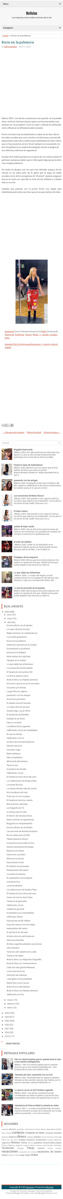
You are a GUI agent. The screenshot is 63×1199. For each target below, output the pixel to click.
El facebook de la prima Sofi (19, 672)
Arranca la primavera (16, 699)
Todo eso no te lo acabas (18, 796)
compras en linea (34, 1132)
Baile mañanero (14, 753)
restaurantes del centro (17, 928)
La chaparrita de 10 (15, 808)
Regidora (11, 1145)
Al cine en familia (14, 734)
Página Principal (34, 432)
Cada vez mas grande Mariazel (21, 967)
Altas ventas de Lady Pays (18, 656)
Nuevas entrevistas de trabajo (20, 847)
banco (43, 1129)
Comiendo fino (13, 882)
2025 (7, 1013)
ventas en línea (13, 1155)
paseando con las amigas (26, 480)
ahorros (12, 1129)
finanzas (50, 1137)
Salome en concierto (16, 854)
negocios (6, 1142)
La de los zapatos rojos (17, 676)
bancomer (51, 1129)
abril (9, 622)
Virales (34, 1154)
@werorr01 (10, 331)
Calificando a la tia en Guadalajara (22, 730)
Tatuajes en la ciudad (16, 660)
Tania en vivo (12, 765)
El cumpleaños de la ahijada (19, 878)
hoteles (22, 1140)
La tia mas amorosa (16, 971)
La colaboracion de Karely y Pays (22, 781)
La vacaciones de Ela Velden (20, 668)
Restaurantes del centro (17, 870)
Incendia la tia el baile (16, 769)
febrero (10, 1004)
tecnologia (57, 1145)
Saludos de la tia (14, 746)
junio (9, 614)
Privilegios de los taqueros (26, 557)
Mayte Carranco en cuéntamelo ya (22, 633)
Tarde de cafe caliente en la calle (21, 952)
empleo (37, 1137)
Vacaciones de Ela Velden (18, 921)
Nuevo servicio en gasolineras (20, 819)
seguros (19, 1145)
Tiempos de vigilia (15, 955)
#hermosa (9, 334)
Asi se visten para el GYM (18, 835)
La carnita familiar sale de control (22, 788)
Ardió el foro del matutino (18, 987)
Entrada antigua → (52, 432)
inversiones (41, 1140)
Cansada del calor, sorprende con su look (34, 1075)
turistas (58, 1148)
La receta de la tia (15, 784)
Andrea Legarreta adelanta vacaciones (24, 944)
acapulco (5, 1129)
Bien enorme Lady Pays (17, 804)
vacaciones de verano (49, 1151)
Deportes (5, 1137)
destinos (13, 1137)
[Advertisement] (31, 85)
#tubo (44, 331)
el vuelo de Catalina (22, 542)
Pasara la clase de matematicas (28, 465)
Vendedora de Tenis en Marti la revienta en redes (37, 1105)
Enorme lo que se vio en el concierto (23, 683)
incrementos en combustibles (20, 913)
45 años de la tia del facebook (20, 742)
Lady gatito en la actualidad (19, 979)
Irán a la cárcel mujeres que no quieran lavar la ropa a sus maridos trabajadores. (38, 1060)
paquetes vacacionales (44, 1142)
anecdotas (20, 1129)
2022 (7, 1025)
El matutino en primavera (18, 866)
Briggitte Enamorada (23, 449)
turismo (41, 1148)
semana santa (41, 1145)
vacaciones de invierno (27, 1152)
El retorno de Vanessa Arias (19, 816)
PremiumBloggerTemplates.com (20, 1193)
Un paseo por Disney (16, 687)
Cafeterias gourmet (15, 909)
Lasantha (48, 1191)
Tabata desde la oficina (17, 839)
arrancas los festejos (16, 652)
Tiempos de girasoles (17, 901)
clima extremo (13, 948)
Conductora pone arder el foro (20, 843)
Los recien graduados (17, 637)
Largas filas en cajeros (17, 691)
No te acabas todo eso (17, 792)
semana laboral (29, 1145)
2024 (7, 1017)
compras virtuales (53, 1133)
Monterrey (57, 1140)
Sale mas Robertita (15, 940)
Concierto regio (14, 750)
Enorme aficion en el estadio (19, 625)
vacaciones (10, 1151)
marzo (10, 1000)
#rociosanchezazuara (31, 344)
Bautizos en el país (15, 850)
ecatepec (30, 1137)
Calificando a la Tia (15, 738)
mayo (9, 618)
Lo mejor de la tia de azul (18, 629)
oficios (30, 1143)
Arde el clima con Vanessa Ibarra (22, 963)
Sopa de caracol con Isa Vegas (21, 924)
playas (58, 1142)
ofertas (24, 1142)
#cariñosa (19, 334)
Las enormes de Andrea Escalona (22, 831)
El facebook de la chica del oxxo (21, 777)
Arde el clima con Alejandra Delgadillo (24, 959)
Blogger (50, 1187)
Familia (44, 1137)
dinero (21, 1136)
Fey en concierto (14, 722)
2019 (7, 1036)
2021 (7, 1028)
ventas (5, 1155)
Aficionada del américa (17, 761)
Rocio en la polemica (18, 42)
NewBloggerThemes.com (46, 1193)
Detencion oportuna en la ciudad (21, 645)
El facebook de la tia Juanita (19, 800)
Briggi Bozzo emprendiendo (19, 823)
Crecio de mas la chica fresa (19, 897)
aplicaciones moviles (33, 1129)
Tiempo (20, 1148)
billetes (58, 1129)
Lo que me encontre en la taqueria (29, 588)
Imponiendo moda (15, 862)
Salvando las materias (17, 975)
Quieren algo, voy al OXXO (18, 711)
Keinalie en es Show (16, 718)
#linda (35, 334)
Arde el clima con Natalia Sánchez (22, 680)
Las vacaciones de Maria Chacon (29, 496)
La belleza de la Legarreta (18, 726)
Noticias (31, 13)
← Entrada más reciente (13, 432)
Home (5, 35)
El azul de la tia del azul (17, 932)
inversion (31, 1140)
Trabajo (31, 1148)
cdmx (4, 1133)
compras (18, 1132)
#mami (28, 334)
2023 (7, 1021)
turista (50, 1148)
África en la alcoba (15, 858)
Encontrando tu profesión (18, 648)
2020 (7, 1032)
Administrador (10, 47)
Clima (8, 1133)
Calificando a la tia (15, 773)
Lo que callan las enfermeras (27, 572)
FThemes (23, 1191)
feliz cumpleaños (14, 757)
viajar (22, 1155)
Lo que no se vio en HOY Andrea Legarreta (34, 1090)
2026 (7, 612)
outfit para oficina (15, 917)
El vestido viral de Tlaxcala (18, 703)
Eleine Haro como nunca (18, 983)
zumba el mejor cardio (24, 526)
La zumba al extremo (16, 874)
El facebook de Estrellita (18, 714)
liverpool (50, 1140)
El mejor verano (21, 511)
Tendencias (8, 1148)
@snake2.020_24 (12, 344)
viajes (27, 1155)
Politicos (5, 1145)
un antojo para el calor (17, 812)
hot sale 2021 (12, 1140)
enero (10, 1007)
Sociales (50, 1145)
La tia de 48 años (14, 885)
